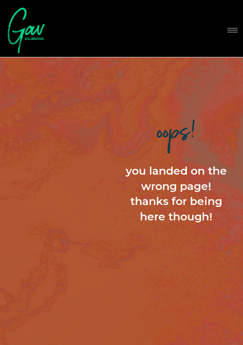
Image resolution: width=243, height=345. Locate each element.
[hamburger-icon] (232, 30)
